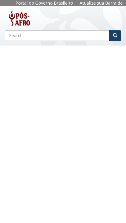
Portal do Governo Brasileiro (44, 3)
